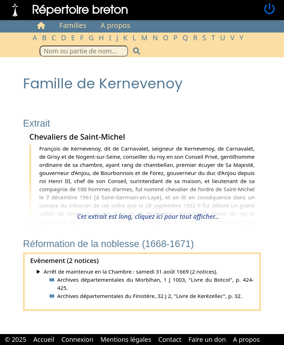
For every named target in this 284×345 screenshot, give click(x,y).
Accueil (43, 339)
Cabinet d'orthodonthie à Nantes (268, 334)
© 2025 (15, 339)
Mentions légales (125, 339)
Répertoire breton (80, 9)
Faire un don (207, 339)
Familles (73, 25)
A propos (115, 25)
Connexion (78, 339)
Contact (169, 339)
